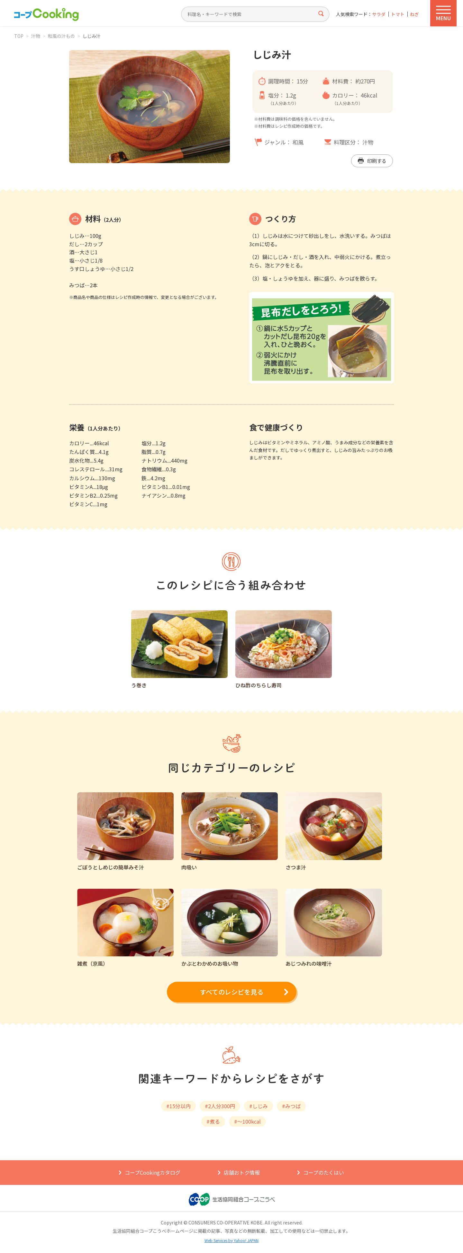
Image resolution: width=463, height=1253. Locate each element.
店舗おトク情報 (242, 1172)
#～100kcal (247, 1121)
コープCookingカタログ (152, 1172)
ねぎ (414, 14)
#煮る (213, 1121)
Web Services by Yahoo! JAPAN (231, 1240)
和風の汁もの (61, 36)
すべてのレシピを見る (231, 991)
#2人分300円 (220, 1106)
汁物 (35, 36)
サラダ (379, 14)
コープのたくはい (323, 1172)
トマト (397, 14)
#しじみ (258, 1106)
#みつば (291, 1106)
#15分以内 (178, 1106)
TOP (18, 36)
